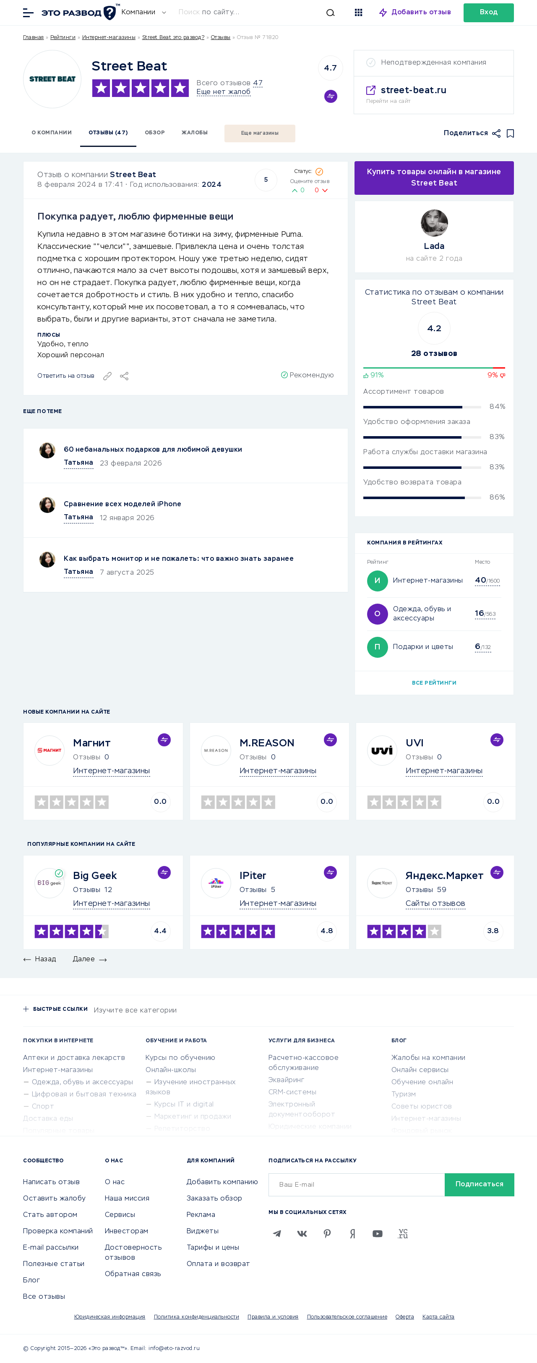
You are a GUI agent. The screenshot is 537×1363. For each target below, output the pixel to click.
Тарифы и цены (213, 1248)
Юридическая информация (110, 1317)
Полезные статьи (54, 1264)
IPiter (253, 876)
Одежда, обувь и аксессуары (82, 1082)
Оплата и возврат (218, 1264)
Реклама (201, 1215)
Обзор (155, 133)
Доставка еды (48, 1119)
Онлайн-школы (171, 1070)
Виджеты (203, 1231)
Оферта (405, 1317)
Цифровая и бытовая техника (84, 1094)
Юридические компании (310, 1127)
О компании (51, 133)
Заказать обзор (214, 1199)
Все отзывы (44, 1297)
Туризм (403, 1094)
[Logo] (52, 79)
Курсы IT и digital (184, 1104)
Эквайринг (286, 1080)
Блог (31, 1280)
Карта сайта (438, 1317)
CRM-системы (292, 1092)
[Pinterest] (327, 1233)
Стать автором (50, 1215)
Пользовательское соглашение (347, 1317)
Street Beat (133, 175)
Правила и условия (273, 1317)
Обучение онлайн (422, 1082)
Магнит (92, 743)
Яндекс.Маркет (445, 876)
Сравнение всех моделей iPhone (123, 504)
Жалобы (195, 133)
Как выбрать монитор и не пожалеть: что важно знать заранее (179, 559)
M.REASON (267, 743)
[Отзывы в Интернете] (80, 12)
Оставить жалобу (54, 1199)
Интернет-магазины (109, 37)
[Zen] (352, 1233)
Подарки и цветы (423, 647)
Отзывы (86, 890)
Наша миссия (127, 1199)
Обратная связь (133, 1274)
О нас (115, 1182)
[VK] (302, 1233)
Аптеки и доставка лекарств (74, 1058)
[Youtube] (377, 1233)
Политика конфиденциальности (197, 1317)
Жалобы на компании (428, 1058)
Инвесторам (127, 1231)
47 (258, 83)
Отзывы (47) (108, 133)
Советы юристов (421, 1107)
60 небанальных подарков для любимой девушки (153, 450)
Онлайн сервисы (420, 1070)
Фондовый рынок (421, 1131)
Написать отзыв (51, 1182)
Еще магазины (260, 133)
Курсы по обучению (181, 1058)
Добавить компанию (222, 1182)
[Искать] (261, 12)
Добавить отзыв (421, 12)
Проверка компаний (58, 1231)
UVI (415, 743)
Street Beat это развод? (173, 37)
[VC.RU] (402, 1233)
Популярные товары (59, 1131)
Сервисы (120, 1215)
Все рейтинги (434, 683)
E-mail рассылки (51, 1248)
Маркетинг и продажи (193, 1117)
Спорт (43, 1107)
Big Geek (95, 876)
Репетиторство (182, 1129)
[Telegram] (276, 1233)
